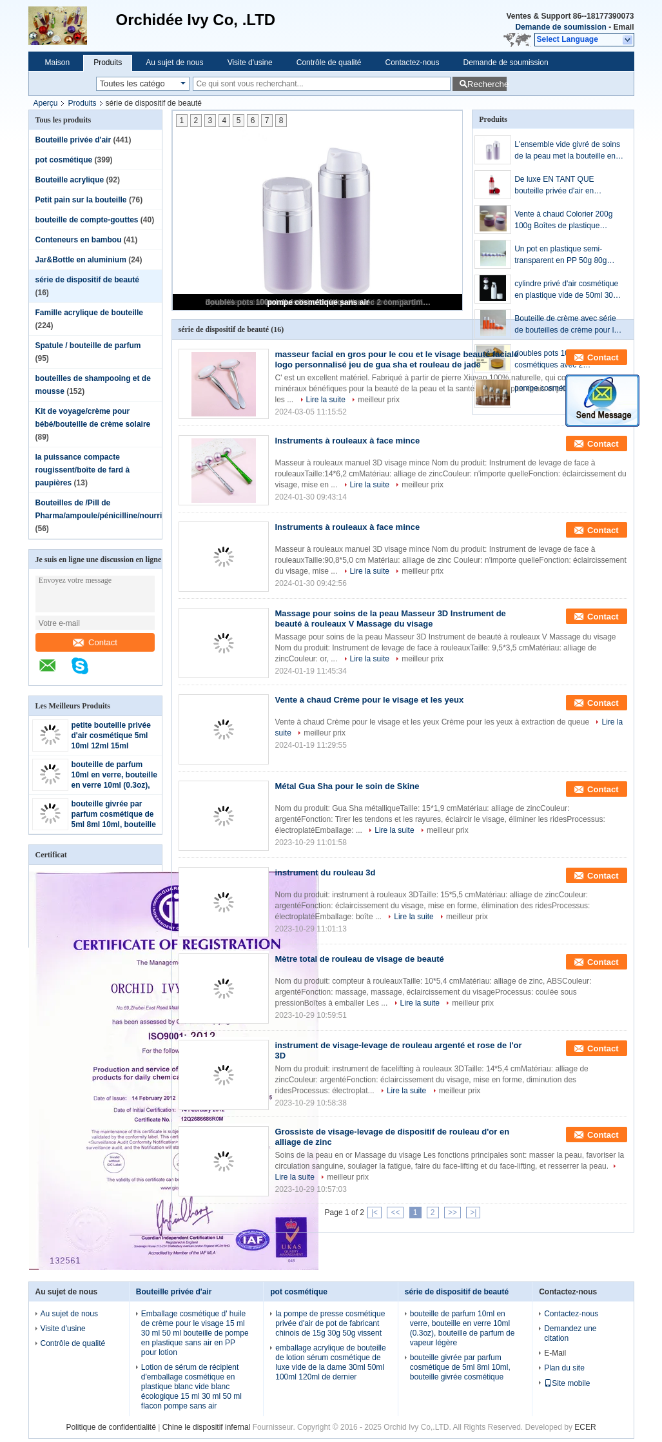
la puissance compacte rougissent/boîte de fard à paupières (82, 470)
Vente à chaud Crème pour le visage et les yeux (369, 700)
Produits (107, 62)
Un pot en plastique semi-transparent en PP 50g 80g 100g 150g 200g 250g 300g (561, 255)
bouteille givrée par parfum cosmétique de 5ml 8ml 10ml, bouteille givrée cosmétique (460, 1367)
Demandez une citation (570, 1333)
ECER (585, 1427)
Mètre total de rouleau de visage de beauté (359, 959)
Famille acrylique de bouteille (89, 312)
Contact (95, 642)
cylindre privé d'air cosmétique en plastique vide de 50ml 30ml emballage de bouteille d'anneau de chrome (567, 290)
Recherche (487, 84)
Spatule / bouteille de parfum (88, 345)
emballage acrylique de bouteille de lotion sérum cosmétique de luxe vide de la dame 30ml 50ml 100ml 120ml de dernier (330, 1362)
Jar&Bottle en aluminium (80, 259)
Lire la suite (326, 399)
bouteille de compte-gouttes (87, 219)
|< (374, 1212)
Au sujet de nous (174, 62)
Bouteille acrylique (69, 179)
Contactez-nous (412, 62)
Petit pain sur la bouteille (81, 199)
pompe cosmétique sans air (318, 302)
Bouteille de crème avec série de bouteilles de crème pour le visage (566, 325)
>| (473, 1212)
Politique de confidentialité (110, 1427)
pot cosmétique (64, 159)
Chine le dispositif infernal (206, 1427)
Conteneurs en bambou (78, 239)
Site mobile (567, 1383)
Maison (57, 62)
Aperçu (46, 103)
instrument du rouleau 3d (325, 872)
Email (623, 27)
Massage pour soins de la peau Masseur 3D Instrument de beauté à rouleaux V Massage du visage (390, 618)
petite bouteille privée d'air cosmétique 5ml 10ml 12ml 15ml (111, 735)
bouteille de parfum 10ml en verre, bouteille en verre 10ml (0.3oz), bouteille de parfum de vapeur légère (114, 785)
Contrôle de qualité (329, 62)
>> (452, 1212)
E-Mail (555, 1353)
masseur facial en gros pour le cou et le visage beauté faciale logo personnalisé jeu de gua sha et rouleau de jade (397, 359)
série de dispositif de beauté (87, 279)
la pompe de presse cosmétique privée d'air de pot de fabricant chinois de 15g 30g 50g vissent (330, 1323)
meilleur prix (379, 399)
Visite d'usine (250, 62)
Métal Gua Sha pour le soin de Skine (347, 786)
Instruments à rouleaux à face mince (347, 440)
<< (395, 1212)
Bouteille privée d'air (73, 139)
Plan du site (564, 1367)
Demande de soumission (560, 27)
